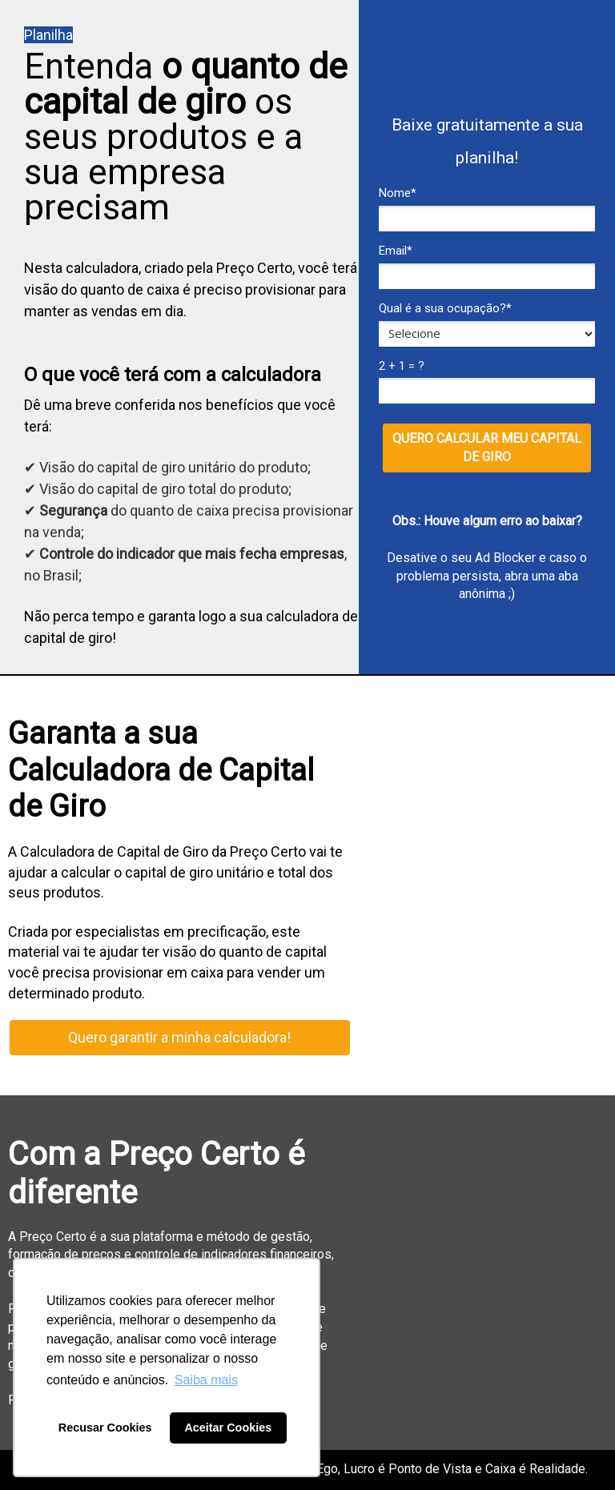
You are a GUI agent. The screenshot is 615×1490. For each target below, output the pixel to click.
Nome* (397, 193)
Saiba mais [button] (206, 1380)
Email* (395, 250)
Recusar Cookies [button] (105, 1427)
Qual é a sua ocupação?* (445, 308)
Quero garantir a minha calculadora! (179, 1037)
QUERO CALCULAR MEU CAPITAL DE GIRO (486, 447)
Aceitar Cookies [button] (227, 1427)
